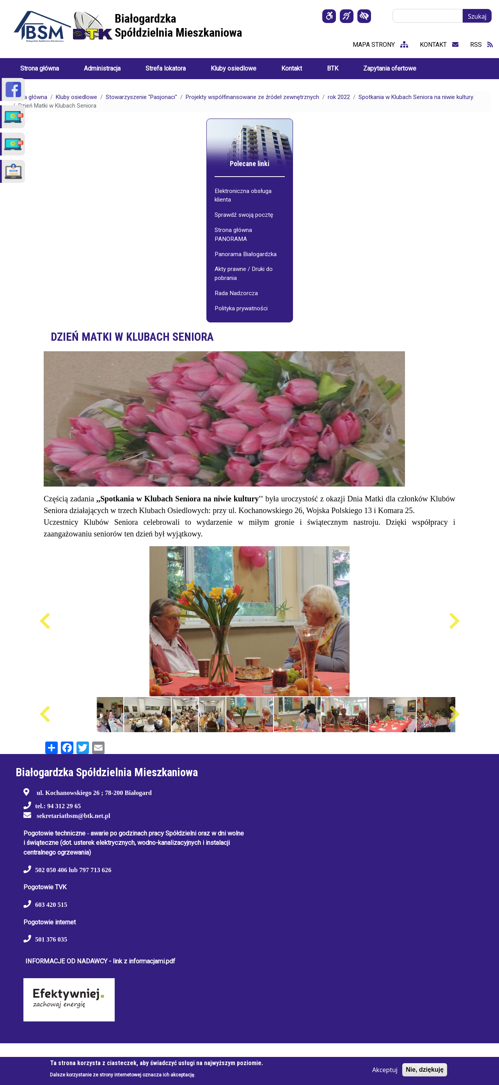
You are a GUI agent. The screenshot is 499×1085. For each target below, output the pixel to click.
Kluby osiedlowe (76, 97)
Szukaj (477, 16)
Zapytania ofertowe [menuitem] (389, 68)
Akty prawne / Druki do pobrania (244, 273)
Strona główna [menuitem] (39, 68)
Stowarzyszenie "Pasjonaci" (141, 97)
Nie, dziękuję (425, 1069)
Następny (454, 621)
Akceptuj (385, 1070)
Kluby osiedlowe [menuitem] (233, 68)
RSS (481, 44)
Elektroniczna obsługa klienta (243, 196)
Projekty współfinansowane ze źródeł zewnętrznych (252, 97)
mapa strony (380, 44)
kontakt (439, 44)
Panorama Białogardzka (246, 254)
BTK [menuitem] (332, 68)
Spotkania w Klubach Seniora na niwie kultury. (416, 97)
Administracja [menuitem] (102, 68)
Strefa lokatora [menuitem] (166, 68)
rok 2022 (339, 97)
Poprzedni (44, 621)
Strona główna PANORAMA (233, 234)
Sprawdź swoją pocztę (244, 214)
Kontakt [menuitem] (291, 68)
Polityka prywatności (241, 308)
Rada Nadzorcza (236, 293)
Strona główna (28, 97)
